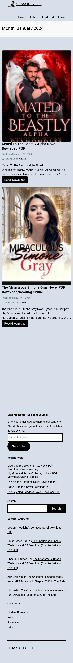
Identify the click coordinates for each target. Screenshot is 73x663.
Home (22, 17)
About (62, 17)
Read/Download (14, 180)
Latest (34, 17)
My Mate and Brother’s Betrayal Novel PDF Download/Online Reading (32, 475)
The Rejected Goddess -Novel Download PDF (33, 492)
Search (11, 501)
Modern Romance (17, 612)
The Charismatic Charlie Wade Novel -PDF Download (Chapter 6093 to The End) (34, 545)
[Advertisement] (36, 351)
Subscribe (18, 446)
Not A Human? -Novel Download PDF (29, 486)
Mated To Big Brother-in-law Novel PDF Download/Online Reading (30, 467)
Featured (48, 17)
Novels (22, 158)
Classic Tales (28, 4)
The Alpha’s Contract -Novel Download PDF (32, 481)
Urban (11, 627)
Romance (13, 622)
